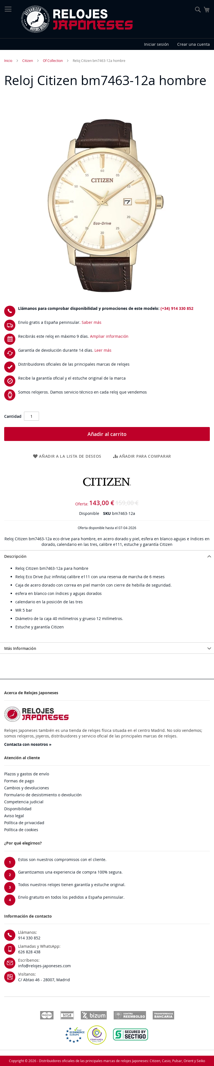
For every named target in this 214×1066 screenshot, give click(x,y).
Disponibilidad (17, 808)
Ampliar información (109, 336)
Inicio (8, 60)
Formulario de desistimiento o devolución (43, 794)
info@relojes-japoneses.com (44, 965)
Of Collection (53, 60)
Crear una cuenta (193, 44)
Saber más (91, 322)
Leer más (102, 350)
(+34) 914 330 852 (176, 308)
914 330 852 (29, 937)
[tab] (107, 555)
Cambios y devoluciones (26, 787)
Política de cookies (21, 829)
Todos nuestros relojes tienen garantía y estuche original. (71, 884)
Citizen (27, 60)
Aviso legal (14, 815)
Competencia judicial (23, 801)
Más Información (20, 648)
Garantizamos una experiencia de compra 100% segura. (70, 872)
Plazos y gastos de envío (26, 773)
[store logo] (76, 19)
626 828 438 (29, 951)
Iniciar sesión (156, 44)
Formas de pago (19, 780)
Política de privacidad (24, 822)
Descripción (15, 556)
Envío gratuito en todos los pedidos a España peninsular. (71, 897)
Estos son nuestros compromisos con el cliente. (62, 859)
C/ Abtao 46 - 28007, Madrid (44, 979)
